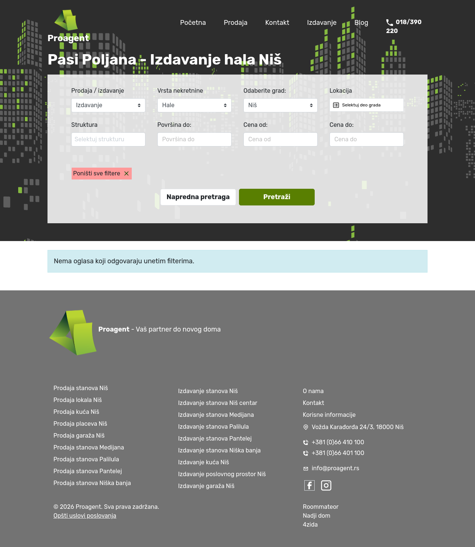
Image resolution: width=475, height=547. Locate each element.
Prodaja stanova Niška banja (92, 483)
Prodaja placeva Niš (80, 423)
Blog (361, 23)
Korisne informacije (329, 414)
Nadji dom (316, 515)
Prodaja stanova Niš (80, 388)
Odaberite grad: (264, 90)
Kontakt (277, 23)
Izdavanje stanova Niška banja (219, 450)
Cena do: (342, 124)
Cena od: (255, 124)
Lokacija (341, 90)
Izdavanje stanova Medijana (216, 414)
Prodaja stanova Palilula (86, 459)
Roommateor (320, 506)
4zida (310, 524)
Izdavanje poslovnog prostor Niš (222, 474)
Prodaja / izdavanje (97, 90)
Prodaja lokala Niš (77, 399)
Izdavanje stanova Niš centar (217, 402)
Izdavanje (322, 23)
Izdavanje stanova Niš (208, 391)
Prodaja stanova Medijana (88, 447)
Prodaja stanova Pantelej (87, 471)
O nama (313, 391)
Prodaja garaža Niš (79, 435)
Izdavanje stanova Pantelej (215, 438)
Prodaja (236, 23)
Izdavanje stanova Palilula (213, 426)
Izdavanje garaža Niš (206, 486)
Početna (193, 23)
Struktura (84, 124)
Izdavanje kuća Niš (203, 462)
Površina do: (174, 124)
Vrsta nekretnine (180, 90)
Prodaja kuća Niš (76, 411)
